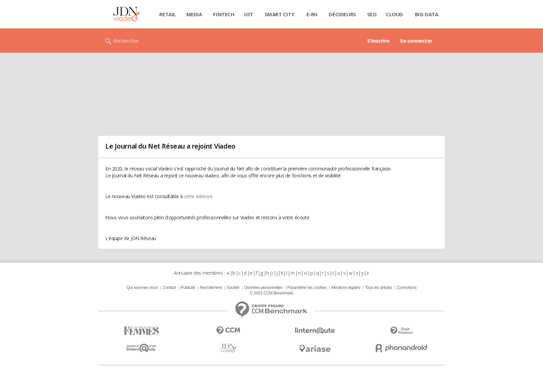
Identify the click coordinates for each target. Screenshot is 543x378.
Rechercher (126, 40)
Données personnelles (263, 287)
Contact (169, 287)
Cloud (394, 14)
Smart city (280, 14)
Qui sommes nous (142, 287)
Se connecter (416, 40)
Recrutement (211, 287)
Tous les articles (378, 287)
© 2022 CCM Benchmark (271, 293)
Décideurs (342, 14)
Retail (167, 14)
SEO (372, 14)
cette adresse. (198, 196)
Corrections (407, 287)
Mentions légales (345, 287)
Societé (232, 287)
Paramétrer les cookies (307, 287)
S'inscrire (378, 40)
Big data (426, 14)
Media (194, 14)
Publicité (188, 287)
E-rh (312, 14)
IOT (248, 14)
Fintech (223, 14)
